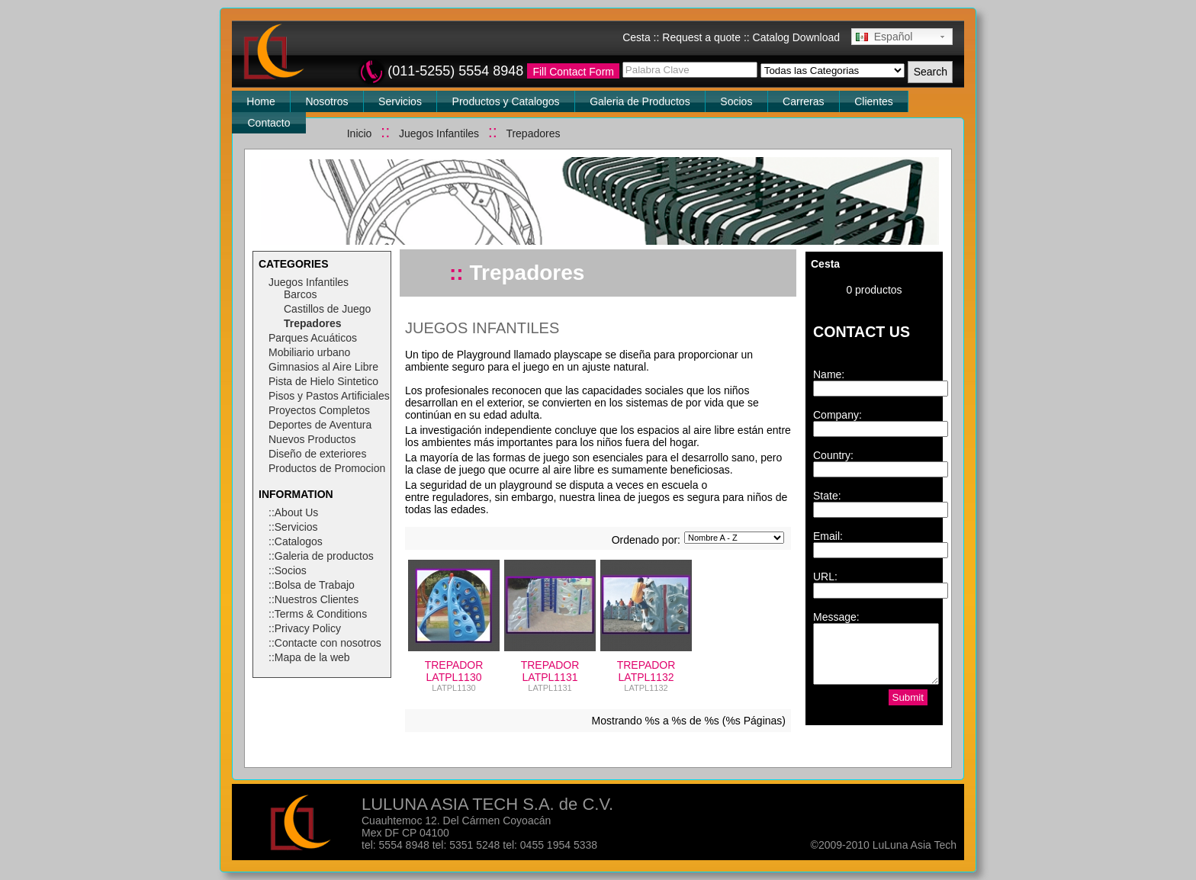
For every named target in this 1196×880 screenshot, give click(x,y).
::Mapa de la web (309, 657)
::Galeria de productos (321, 556)
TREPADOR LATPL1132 (646, 671)
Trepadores (533, 133)
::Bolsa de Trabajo (311, 585)
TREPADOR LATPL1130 (454, 671)
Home (260, 101)
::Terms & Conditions (317, 614)
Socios (736, 101)
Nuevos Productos (311, 439)
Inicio (359, 133)
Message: (836, 617)
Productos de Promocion (326, 468)
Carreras (803, 101)
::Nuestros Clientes (313, 599)
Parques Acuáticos (312, 338)
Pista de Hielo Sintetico (323, 381)
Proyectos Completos (319, 410)
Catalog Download (796, 37)
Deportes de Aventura (319, 425)
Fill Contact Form (573, 72)
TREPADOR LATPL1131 (550, 671)
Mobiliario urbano (309, 352)
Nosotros (326, 101)
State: (827, 496)
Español (884, 37)
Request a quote (701, 37)
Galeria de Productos (640, 101)
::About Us (293, 512)
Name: (828, 374)
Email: (828, 536)
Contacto (269, 123)
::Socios (287, 570)
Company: (837, 415)
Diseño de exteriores (317, 454)
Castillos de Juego (327, 309)
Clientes (873, 101)
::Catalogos (295, 541)
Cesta (636, 37)
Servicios (400, 101)
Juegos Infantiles (439, 133)
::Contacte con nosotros (324, 643)
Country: (833, 455)
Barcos (300, 294)
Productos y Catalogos (506, 101)
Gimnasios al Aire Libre (323, 367)
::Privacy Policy (304, 628)
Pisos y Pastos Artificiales (329, 396)
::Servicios (293, 527)
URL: (825, 576)
